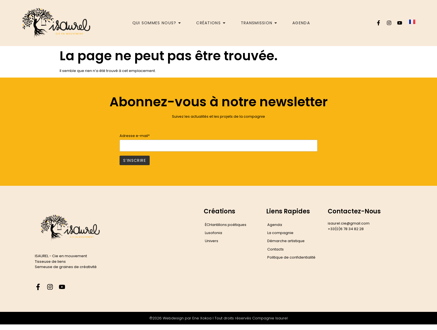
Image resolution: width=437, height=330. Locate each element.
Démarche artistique (286, 241)
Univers (211, 241)
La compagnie (280, 232)
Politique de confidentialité (291, 257)
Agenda (274, 224)
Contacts (275, 249)
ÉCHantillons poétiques (225, 224)
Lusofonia (213, 232)
